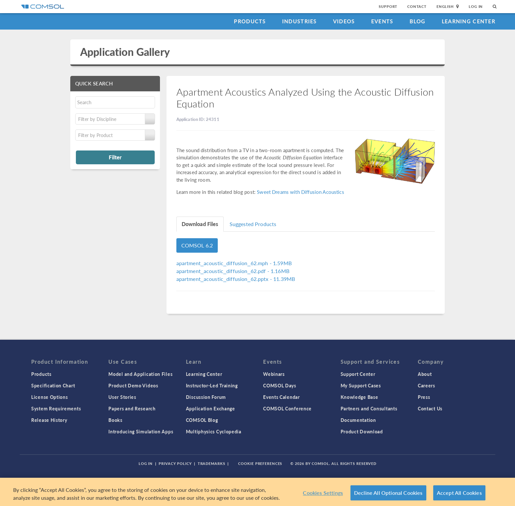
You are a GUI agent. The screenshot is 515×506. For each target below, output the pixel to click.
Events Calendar (281, 397)
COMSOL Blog (202, 420)
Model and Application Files (140, 374)
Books (115, 420)
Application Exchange (210, 408)
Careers (426, 385)
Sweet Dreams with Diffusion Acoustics (300, 191)
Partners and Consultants (369, 408)
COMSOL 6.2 (197, 245)
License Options (49, 397)
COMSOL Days (279, 385)
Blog (418, 21)
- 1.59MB (234, 263)
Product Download (362, 431)
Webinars (274, 374)
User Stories (122, 397)
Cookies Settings (323, 492)
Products (250, 21)
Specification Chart (53, 385)
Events (382, 21)
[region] (257, 492)
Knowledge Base (359, 397)
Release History (49, 420)
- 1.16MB (232, 271)
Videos (344, 21)
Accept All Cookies (459, 492)
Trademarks (211, 463)
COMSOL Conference (287, 408)
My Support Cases (361, 385)
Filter (115, 157)
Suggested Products (253, 224)
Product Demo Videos (133, 385)
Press (424, 397)
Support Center (358, 374)
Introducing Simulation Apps (140, 431)
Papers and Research (131, 408)
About (425, 374)
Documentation (358, 420)
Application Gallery (125, 52)
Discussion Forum (206, 397)
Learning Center (468, 21)
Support (388, 6)
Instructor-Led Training (212, 385)
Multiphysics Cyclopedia (213, 431)
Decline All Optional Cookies (388, 492)
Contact (417, 6)
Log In (476, 6)
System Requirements (56, 408)
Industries (299, 21)
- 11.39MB (235, 279)
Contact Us (430, 408)
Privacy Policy (175, 463)
